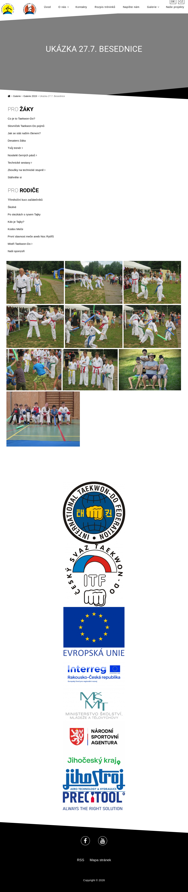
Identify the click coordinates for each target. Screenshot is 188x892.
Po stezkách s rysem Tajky (24, 214)
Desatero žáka (17, 140)
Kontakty (81, 7)
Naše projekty (175, 7)
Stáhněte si (15, 177)
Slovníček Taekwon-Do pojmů (26, 125)
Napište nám (131, 7)
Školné (12, 207)
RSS (80, 860)
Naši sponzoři (16, 251)
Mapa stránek (100, 860)
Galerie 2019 (30, 96)
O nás (63, 7)
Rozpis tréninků (105, 7)
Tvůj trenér (15, 147)
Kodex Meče (15, 229)
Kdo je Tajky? (16, 221)
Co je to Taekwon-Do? (21, 118)
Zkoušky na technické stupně (26, 169)
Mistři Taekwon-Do (20, 243)
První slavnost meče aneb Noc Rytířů (31, 236)
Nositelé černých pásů (22, 155)
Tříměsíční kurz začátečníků (25, 199)
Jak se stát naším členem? (24, 133)
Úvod (47, 7)
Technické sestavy (20, 162)
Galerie (153, 7)
